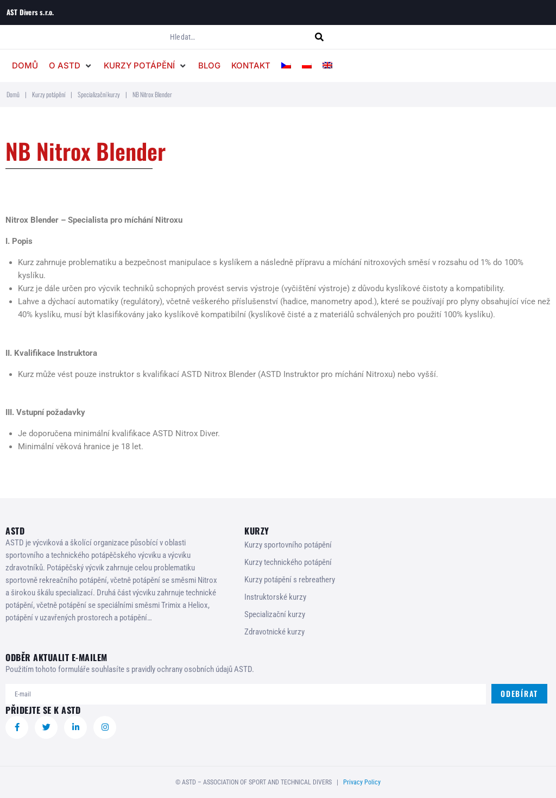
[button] (70, 65)
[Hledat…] (241, 37)
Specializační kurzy (99, 94)
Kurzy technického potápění (288, 562)
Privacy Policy (362, 782)
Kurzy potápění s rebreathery (289, 580)
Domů (13, 94)
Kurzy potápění (48, 94)
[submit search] (325, 37)
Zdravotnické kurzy (274, 632)
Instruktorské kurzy (275, 597)
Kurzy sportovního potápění (288, 545)
